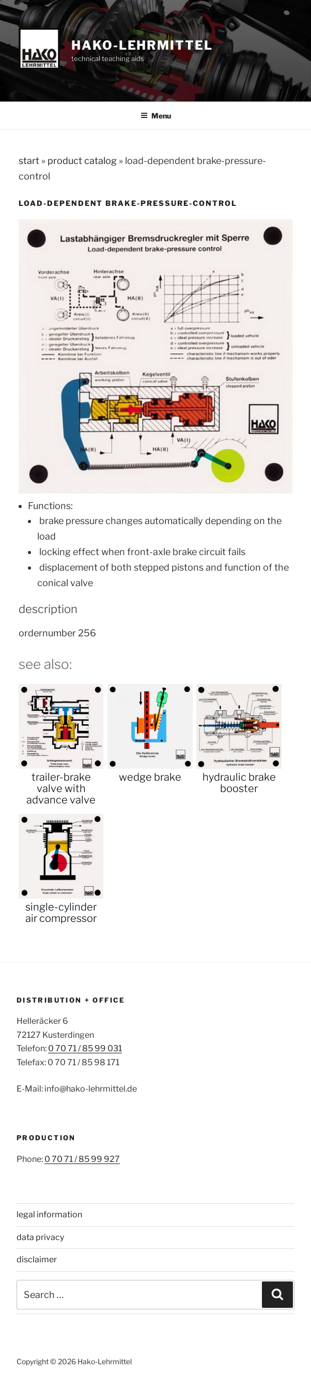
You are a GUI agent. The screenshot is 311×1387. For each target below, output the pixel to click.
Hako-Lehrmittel (142, 45)
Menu (156, 115)
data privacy (40, 1237)
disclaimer (37, 1259)
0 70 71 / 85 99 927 (82, 1159)
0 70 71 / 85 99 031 (85, 1048)
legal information (49, 1214)
